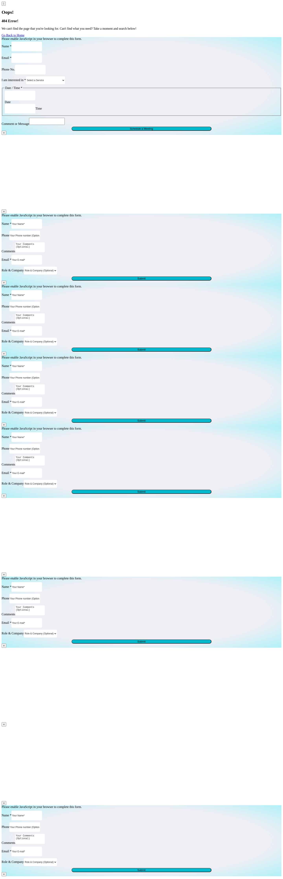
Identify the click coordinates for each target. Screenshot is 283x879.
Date (8, 102)
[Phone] (24, 236)
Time (38, 108)
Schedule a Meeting (141, 129)
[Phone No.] (30, 69)
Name (6, 46)
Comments (8, 252)
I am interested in (14, 80)
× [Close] (4, 134)
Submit (141, 279)
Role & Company (13, 271)
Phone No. (8, 69)
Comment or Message (15, 125)
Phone (5, 236)
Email (6, 57)
